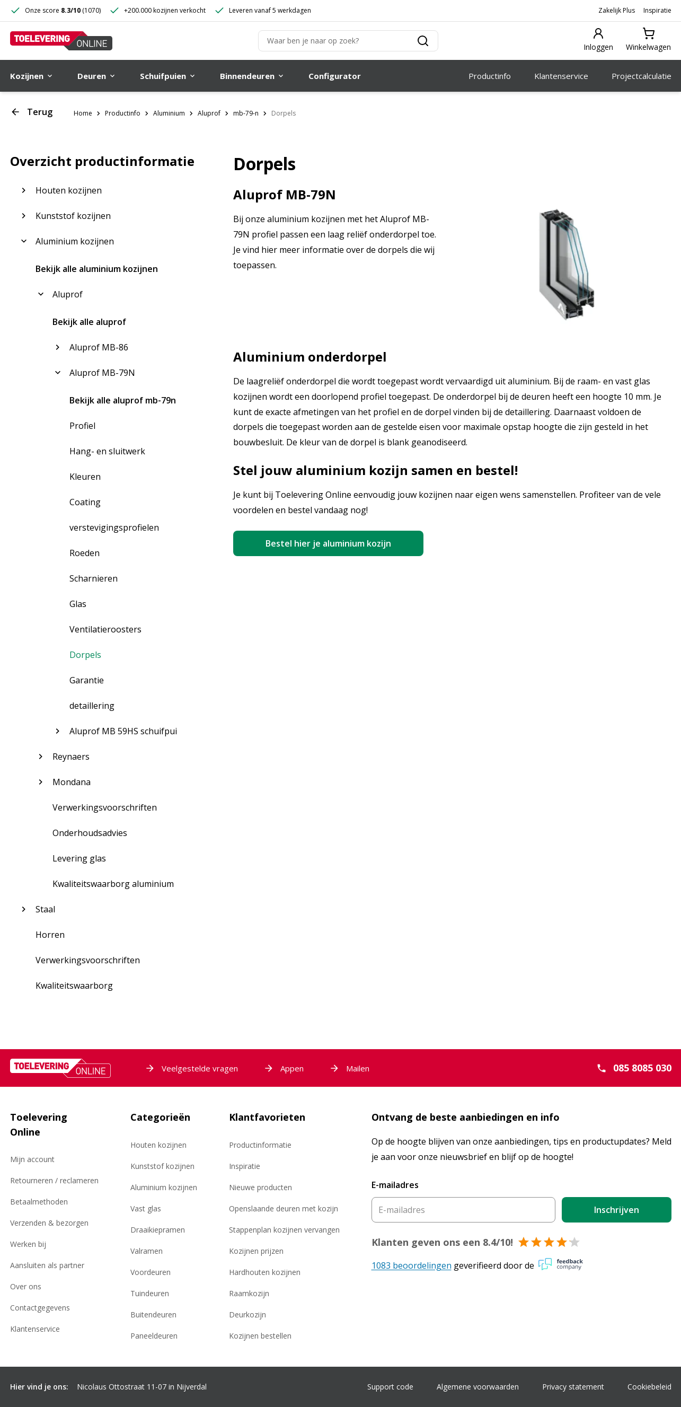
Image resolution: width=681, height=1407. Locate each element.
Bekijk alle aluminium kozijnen (97, 269)
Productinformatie (260, 1145)
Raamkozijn (249, 1293)
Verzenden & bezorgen (49, 1223)
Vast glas (145, 1208)
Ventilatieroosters (105, 629)
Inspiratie (657, 10)
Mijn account (32, 1159)
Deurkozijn (247, 1314)
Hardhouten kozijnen (264, 1272)
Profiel (82, 426)
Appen (283, 1068)
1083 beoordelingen (412, 1265)
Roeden (84, 553)
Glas (77, 604)
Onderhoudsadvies (89, 833)
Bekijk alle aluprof (89, 322)
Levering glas (79, 858)
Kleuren (85, 476)
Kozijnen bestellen (260, 1336)
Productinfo (122, 113)
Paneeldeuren (154, 1336)
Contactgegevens (40, 1308)
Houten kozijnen (158, 1145)
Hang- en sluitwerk (107, 451)
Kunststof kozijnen (162, 1166)
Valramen (146, 1251)
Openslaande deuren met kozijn (283, 1208)
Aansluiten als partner (47, 1265)
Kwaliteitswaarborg (74, 985)
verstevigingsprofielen (114, 527)
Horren (50, 934)
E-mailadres (395, 1185)
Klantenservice (35, 1329)
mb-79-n (246, 113)
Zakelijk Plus (616, 10)
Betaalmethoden (39, 1202)
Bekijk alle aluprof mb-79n (122, 400)
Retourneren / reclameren (54, 1180)
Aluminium (169, 113)
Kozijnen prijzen (256, 1251)
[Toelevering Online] (61, 40)
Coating (85, 502)
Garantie (86, 680)
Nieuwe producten (260, 1187)
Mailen (349, 1068)
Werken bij (28, 1244)
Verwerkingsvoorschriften (104, 807)
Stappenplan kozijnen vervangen (284, 1230)
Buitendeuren (153, 1314)
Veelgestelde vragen (191, 1068)
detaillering (91, 705)
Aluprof (209, 113)
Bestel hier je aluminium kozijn (328, 543)
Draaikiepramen (157, 1230)
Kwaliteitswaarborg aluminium (113, 884)
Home (83, 113)
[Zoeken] (348, 40)
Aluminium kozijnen (163, 1187)
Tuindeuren (149, 1293)
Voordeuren (150, 1272)
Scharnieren (93, 578)
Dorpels (283, 113)
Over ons (25, 1286)
